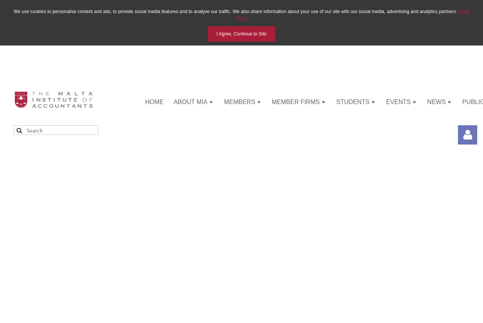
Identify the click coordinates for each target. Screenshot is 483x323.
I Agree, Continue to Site (241, 34)
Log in (467, 135)
